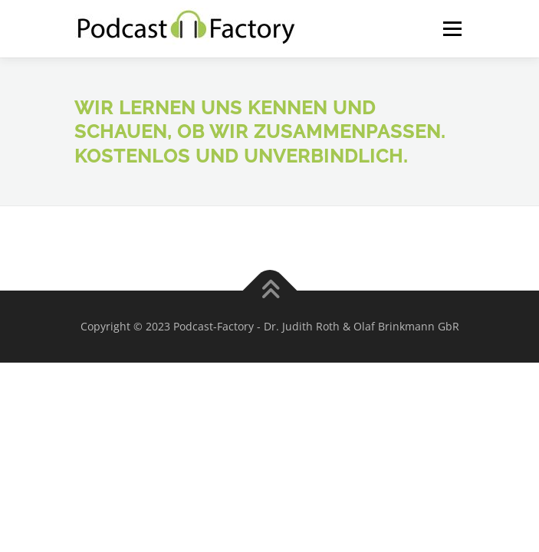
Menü (451, 28)
